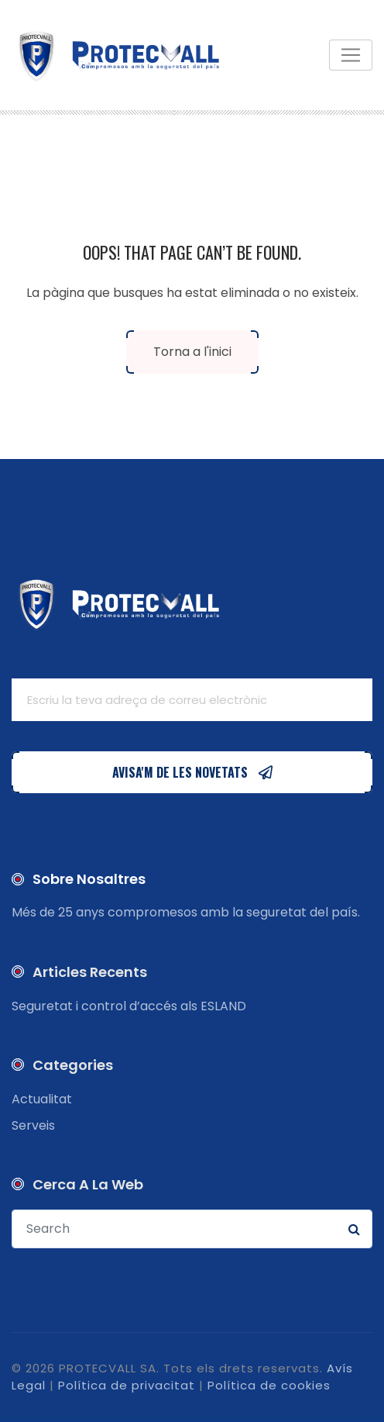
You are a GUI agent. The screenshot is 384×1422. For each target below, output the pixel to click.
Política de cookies (269, 1385)
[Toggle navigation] (350, 55)
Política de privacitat (126, 1385)
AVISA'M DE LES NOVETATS (192, 772)
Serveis (33, 1125)
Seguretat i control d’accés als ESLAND (129, 1006)
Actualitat (42, 1099)
